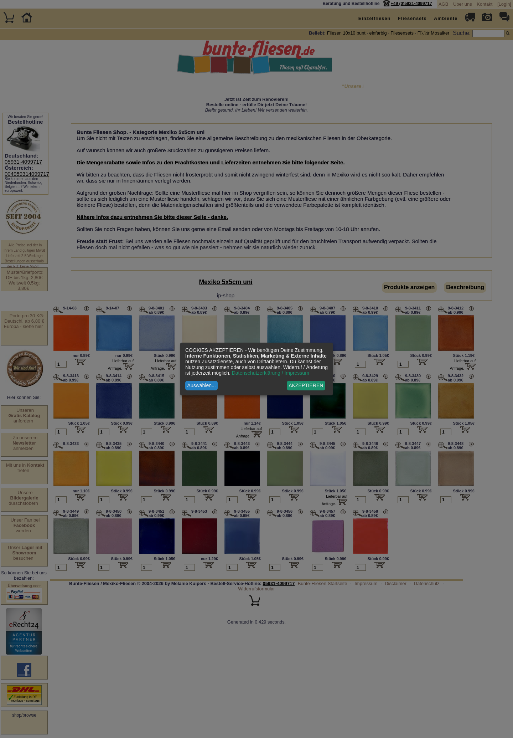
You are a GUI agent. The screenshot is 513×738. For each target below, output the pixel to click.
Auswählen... (201, 385)
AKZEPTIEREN (306, 385)
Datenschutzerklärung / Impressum (270, 373)
